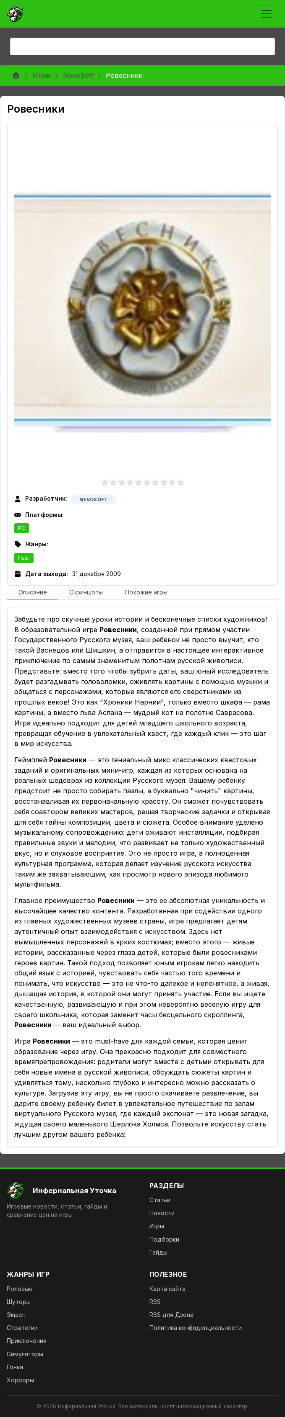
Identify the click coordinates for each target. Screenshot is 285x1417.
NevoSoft (78, 75)
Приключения (27, 1340)
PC (21, 528)
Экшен (16, 1314)
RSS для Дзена (171, 1314)
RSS (155, 1301)
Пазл (24, 558)
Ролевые (20, 1288)
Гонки (15, 1367)
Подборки (164, 1239)
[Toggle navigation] (266, 13)
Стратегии (22, 1327)
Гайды (158, 1252)
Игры (41, 75)
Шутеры (19, 1301)
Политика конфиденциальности (195, 1327)
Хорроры (20, 1380)
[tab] (32, 592)
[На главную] (71, 1190)
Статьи (159, 1200)
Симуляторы (25, 1354)
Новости (162, 1212)
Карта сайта (167, 1288)
